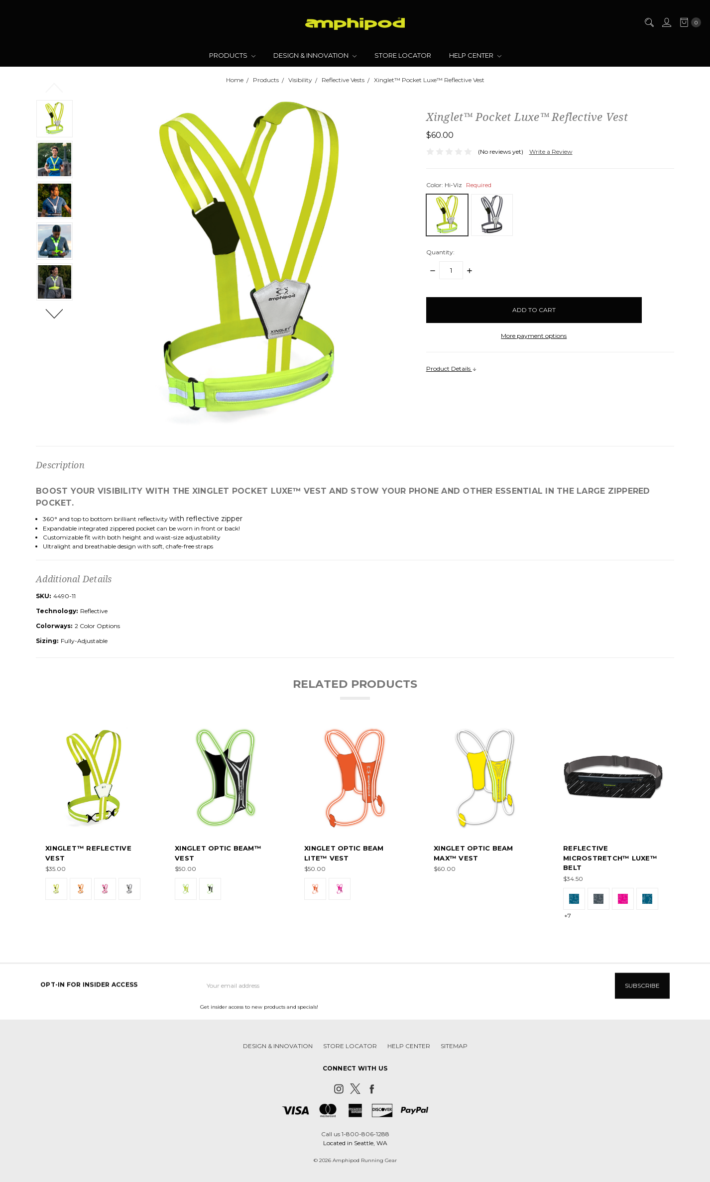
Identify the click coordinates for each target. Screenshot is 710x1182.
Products (232, 55)
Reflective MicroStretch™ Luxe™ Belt (610, 858)
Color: (458, 185)
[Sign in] (666, 22)
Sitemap (454, 1053)
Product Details (451, 368)
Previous (54, 87)
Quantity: (440, 252)
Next (54, 313)
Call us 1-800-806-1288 (355, 1134)
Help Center (475, 55)
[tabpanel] (96, 824)
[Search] (649, 22)
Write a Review (551, 151)
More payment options (534, 335)
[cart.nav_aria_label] (688, 22)
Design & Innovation (314, 55)
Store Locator (402, 55)
